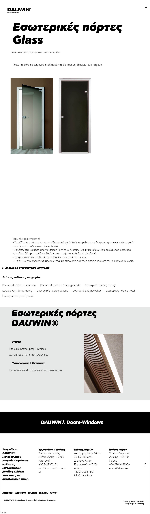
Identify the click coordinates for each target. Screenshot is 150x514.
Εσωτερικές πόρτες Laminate (19, 285)
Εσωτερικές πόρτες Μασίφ (17, 291)
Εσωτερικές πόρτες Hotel (120, 291)
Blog (134, 7)
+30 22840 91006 (119, 464)
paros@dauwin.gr (119, 468)
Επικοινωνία (123, 14)
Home (13, 52)
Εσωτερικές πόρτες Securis (52, 291)
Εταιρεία (73, 7)
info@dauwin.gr (83, 475)
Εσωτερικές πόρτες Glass (87, 291)
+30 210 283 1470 (83, 471)
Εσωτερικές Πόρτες (27, 52)
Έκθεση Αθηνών (88, 7)
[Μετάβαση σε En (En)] (137, 13)
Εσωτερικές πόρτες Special (17, 296)
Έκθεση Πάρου (106, 7)
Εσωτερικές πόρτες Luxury (100, 285)
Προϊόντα (122, 7)
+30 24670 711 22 (48, 464)
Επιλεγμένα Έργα (57, 7)
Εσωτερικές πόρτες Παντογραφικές (60, 285)
